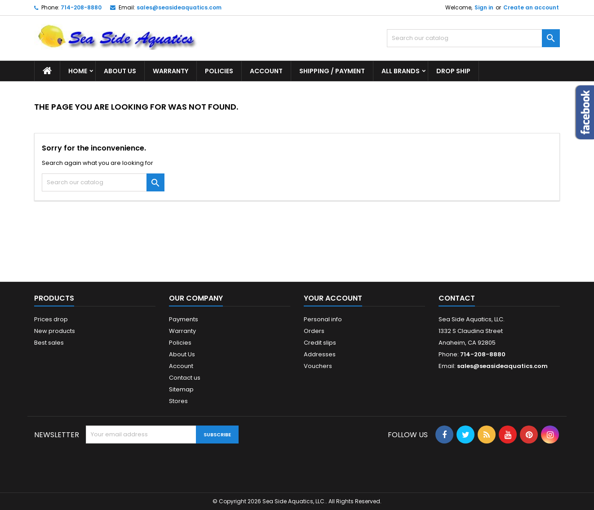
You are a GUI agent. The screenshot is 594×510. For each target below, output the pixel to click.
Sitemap (181, 389)
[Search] (473, 38)
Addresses (320, 354)
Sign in (483, 7)
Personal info (323, 319)
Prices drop (51, 319)
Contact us (184, 377)
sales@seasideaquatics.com (179, 7)
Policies (219, 71)
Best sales (49, 342)
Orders (314, 331)
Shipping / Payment (332, 71)
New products (54, 331)
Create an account (531, 7)
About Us (120, 71)
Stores (178, 401)
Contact (457, 298)
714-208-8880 (81, 7)
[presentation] (154, 465)
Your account (333, 298)
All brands (400, 71)
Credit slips (320, 342)
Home (77, 71)
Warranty (170, 71)
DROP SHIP (453, 71)
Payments (183, 319)
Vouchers (318, 366)
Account (266, 71)
